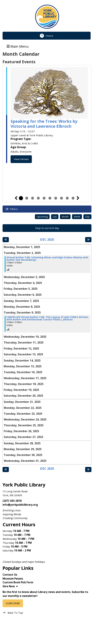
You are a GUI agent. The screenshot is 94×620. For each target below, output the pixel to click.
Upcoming (42, 216)
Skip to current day (47, 228)
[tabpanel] (47, 115)
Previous (16, 198)
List (55, 216)
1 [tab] (21, 198)
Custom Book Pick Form (18, 582)
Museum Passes (13, 578)
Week (77, 216)
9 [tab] (67, 198)
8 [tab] (61, 198)
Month (65, 216)
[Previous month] (6, 239)
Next (78, 198)
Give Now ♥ (10, 586)
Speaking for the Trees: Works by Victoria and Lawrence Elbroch (44, 124)
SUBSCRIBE (13, 603)
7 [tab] (56, 198)
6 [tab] (50, 198)
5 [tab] (44, 198)
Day (87, 216)
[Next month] (88, 239)
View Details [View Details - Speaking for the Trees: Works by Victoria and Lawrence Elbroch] (21, 159)
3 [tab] (32, 198)
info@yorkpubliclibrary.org (20, 504)
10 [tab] (73, 198)
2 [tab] (27, 198)
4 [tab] (38, 198)
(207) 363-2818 (12, 500)
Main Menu (18, 46)
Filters (13, 209)
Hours (51, 36)
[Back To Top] (47, 613)
